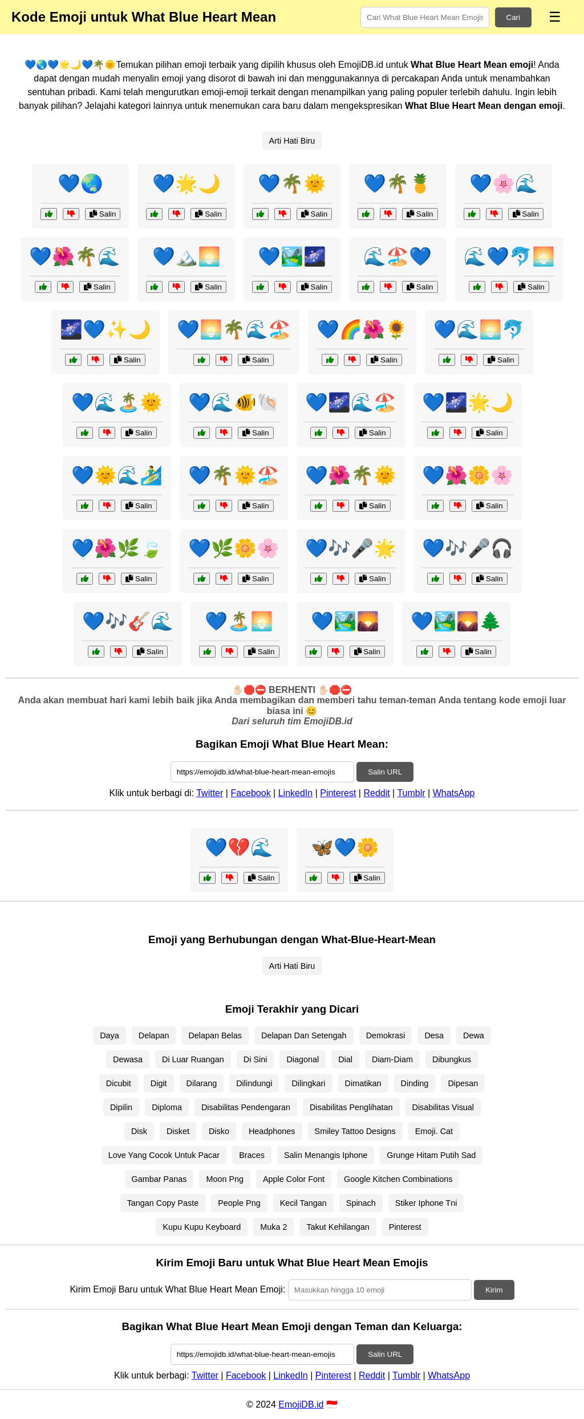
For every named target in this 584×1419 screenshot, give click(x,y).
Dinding (415, 1083)
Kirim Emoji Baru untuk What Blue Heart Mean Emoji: (177, 1289)
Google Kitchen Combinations (398, 1179)
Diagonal (302, 1059)
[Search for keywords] (424, 17)
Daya (109, 1035)
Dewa (473, 1035)
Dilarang (201, 1083)
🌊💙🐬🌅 (509, 256)
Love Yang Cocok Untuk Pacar (164, 1155)
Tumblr (411, 793)
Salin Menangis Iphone (325, 1155)
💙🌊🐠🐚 (233, 402)
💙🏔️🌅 (186, 256)
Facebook (250, 793)
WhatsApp (454, 793)
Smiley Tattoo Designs (355, 1131)
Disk (139, 1131)
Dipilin (121, 1107)
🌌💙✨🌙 (105, 329)
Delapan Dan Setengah (304, 1035)
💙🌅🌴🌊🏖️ (234, 329)
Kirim (493, 1290)
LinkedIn (295, 793)
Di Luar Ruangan (193, 1059)
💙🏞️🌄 (345, 621)
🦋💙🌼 (345, 847)
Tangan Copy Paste (163, 1203)
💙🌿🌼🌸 (233, 548)
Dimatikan (363, 1083)
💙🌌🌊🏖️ (350, 402)
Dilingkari (308, 1083)
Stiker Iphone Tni (426, 1203)
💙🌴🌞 (292, 183)
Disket (178, 1131)
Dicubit (118, 1083)
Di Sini (255, 1059)
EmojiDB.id (300, 1404)
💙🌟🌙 (186, 183)
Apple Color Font (294, 1179)
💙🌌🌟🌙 (467, 402)
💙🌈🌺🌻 (362, 329)
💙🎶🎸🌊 (127, 621)
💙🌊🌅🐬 (479, 329)
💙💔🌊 (239, 847)
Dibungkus (451, 1059)
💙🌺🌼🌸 (467, 475)
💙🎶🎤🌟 (350, 548)
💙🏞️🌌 (292, 256)
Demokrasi (385, 1035)
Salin (103, 214)
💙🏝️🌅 (239, 621)
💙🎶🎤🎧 (467, 548)
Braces (252, 1155)
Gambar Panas (159, 1179)
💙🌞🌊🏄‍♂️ (117, 475)
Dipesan (463, 1083)
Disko (219, 1131)
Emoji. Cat (434, 1131)
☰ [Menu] (555, 17)
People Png (239, 1203)
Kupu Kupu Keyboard (202, 1227)
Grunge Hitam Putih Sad (431, 1155)
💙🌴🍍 (397, 183)
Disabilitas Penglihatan (351, 1107)
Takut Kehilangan (337, 1227)
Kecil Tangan (303, 1203)
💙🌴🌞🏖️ (233, 475)
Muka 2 (273, 1227)
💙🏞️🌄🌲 (456, 621)
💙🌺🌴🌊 (74, 256)
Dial (345, 1059)
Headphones (272, 1131)
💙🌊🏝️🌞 (117, 402)
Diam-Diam (392, 1059)
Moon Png (225, 1179)
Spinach (361, 1203)
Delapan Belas (215, 1035)
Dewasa (128, 1059)
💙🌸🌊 (503, 183)
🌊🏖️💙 (397, 256)
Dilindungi (254, 1083)
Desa (434, 1035)
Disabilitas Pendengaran (245, 1107)
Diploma (167, 1107)
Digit (159, 1083)
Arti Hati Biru (292, 140)
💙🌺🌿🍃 (117, 548)
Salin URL (385, 772)
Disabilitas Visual (443, 1107)
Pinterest (338, 793)
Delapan (154, 1035)
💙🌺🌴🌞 (350, 475)
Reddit (376, 793)
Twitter (209, 793)
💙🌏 (80, 183)
